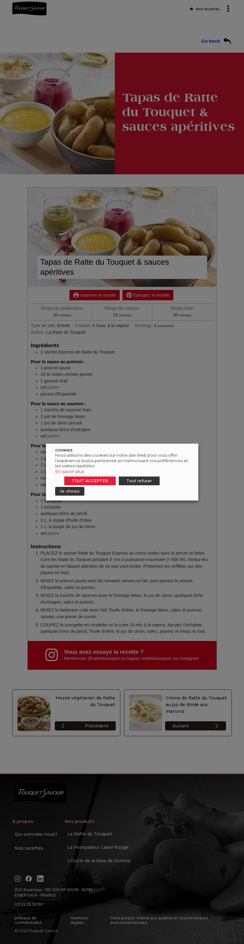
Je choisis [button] (70, 491)
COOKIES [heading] (63, 450)
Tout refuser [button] (139, 480)
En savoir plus (69, 471)
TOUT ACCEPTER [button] (90, 480)
